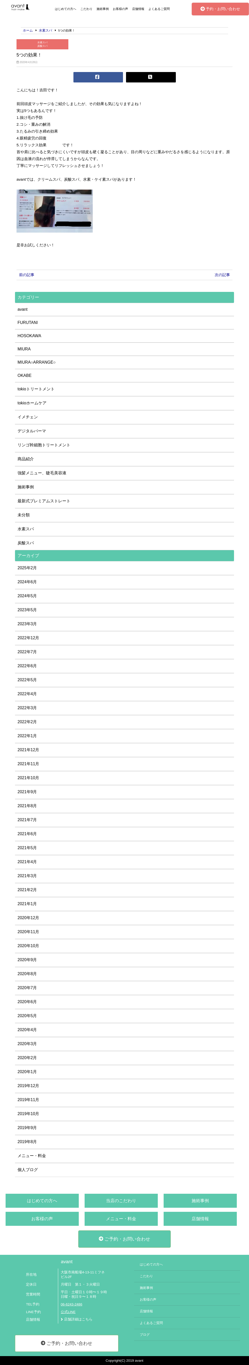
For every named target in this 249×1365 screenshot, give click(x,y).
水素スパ (42, 42)
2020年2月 (27, 1058)
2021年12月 (28, 750)
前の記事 (26, 275)
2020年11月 (28, 932)
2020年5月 (27, 1016)
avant (22, 309)
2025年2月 (27, 568)
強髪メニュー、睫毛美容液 (42, 473)
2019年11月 (28, 1100)
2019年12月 (28, 1086)
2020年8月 (27, 974)
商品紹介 (26, 459)
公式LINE (68, 1312)
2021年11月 (28, 764)
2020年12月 (28, 918)
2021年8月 (27, 806)
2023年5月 (27, 610)
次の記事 (222, 275)
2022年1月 (27, 736)
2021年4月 (27, 862)
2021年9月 (27, 792)
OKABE (25, 375)
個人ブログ (28, 1170)
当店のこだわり (121, 1200)
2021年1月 (27, 904)
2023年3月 (27, 624)
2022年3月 (27, 708)
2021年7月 (27, 820)
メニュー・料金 (32, 1156)
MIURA (24, 349)
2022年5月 (27, 680)
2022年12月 (28, 638)
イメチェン (28, 417)
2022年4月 (27, 694)
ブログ (145, 1334)
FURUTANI (28, 322)
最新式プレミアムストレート (44, 501)
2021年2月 (27, 890)
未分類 (24, 515)
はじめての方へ (65, 8)
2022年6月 (27, 666)
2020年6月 (27, 1002)
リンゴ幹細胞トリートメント (44, 445)
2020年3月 (27, 1044)
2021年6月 (27, 834)
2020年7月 (27, 988)
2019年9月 (27, 1128)
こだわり (86, 8)
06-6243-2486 (71, 1304)
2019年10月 (28, 1114)
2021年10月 (28, 778)
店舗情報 (138, 8)
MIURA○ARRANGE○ (37, 362)
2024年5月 (27, 596)
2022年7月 (27, 652)
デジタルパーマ (32, 431)
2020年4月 (27, 1030)
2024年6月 (27, 582)
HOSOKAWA (29, 336)
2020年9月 (27, 960)
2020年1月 (27, 1072)
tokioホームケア (32, 403)
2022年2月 (27, 722)
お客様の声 (120, 8)
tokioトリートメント (36, 389)
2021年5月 (27, 848)
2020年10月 (28, 946)
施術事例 (103, 8)
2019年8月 (27, 1142)
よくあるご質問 (159, 8)
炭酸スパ (42, 46)
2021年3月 (27, 876)
